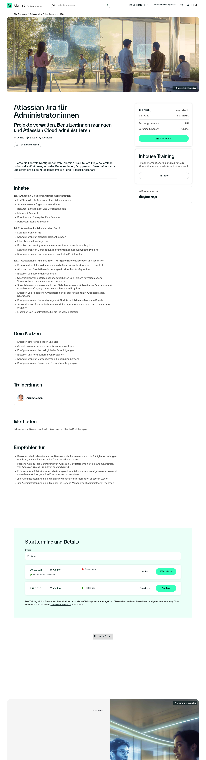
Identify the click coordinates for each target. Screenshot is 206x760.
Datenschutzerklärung (60, 604)
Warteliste (166, 571)
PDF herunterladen (29, 144)
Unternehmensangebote (164, 4)
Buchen (166, 588)
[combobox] (80, 5)
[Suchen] (107, 5)
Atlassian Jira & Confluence (43, 14)
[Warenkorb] (187, 5)
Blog (181, 4)
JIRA (61, 14)
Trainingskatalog (137, 5)
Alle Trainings (20, 14)
